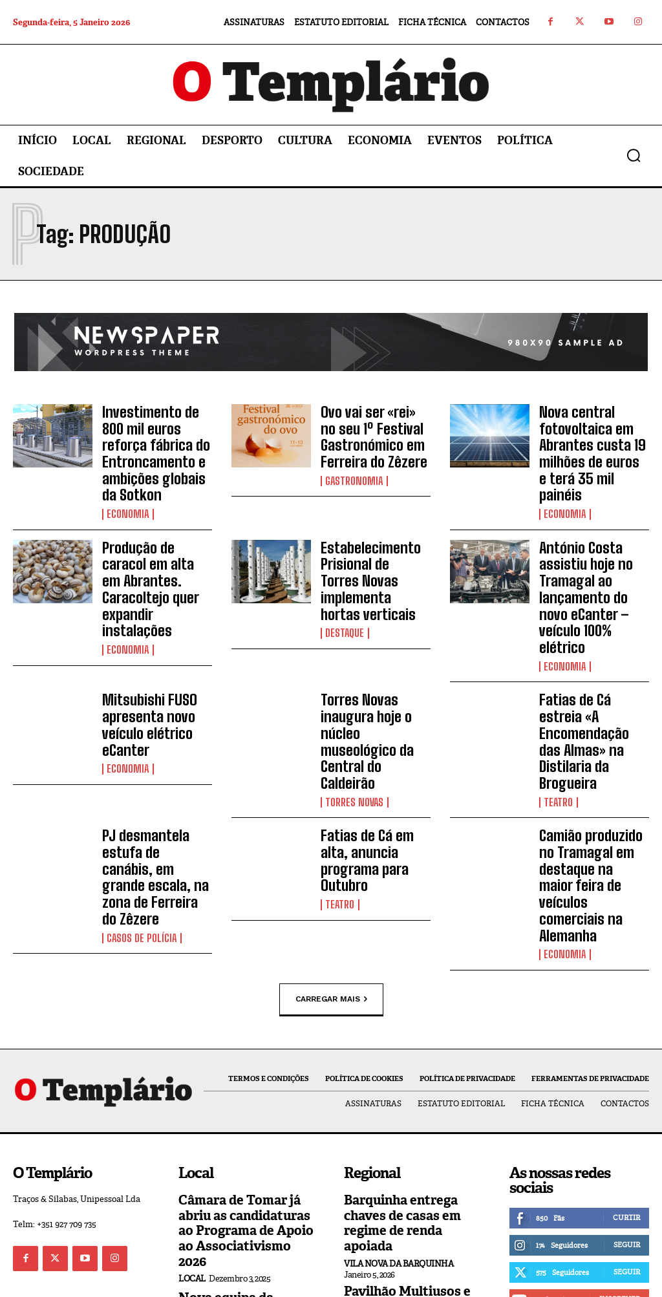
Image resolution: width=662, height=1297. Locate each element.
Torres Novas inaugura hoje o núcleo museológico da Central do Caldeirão (372, 681)
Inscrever (619, 1190)
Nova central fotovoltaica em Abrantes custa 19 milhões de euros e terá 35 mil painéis (587, 439)
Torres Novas (354, 727)
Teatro (558, 727)
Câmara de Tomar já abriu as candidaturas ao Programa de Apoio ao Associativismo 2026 (247, 1113)
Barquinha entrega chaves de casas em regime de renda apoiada (411, 1106)
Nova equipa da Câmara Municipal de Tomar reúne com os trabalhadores (244, 1190)
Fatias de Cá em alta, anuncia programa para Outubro (375, 777)
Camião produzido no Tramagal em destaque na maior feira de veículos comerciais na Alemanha (593, 795)
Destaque (344, 592)
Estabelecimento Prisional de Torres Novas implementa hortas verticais (369, 553)
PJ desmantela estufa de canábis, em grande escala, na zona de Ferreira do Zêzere (151, 788)
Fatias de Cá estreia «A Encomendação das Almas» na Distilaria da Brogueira (590, 681)
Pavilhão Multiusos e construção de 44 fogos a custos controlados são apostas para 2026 (411, 1185)
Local (192, 1151)
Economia (127, 500)
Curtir (626, 1109)
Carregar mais (331, 892)
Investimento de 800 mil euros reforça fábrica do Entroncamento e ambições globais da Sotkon (155, 446)
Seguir (627, 1136)
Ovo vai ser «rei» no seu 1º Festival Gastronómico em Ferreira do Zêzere (370, 432)
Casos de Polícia (141, 834)
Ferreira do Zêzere (386, 1222)
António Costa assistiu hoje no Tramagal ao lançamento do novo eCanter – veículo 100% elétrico (592, 567)
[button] (633, 155)
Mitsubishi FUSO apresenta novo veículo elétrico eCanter (144, 674)
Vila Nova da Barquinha (398, 1136)
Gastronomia (353, 471)
